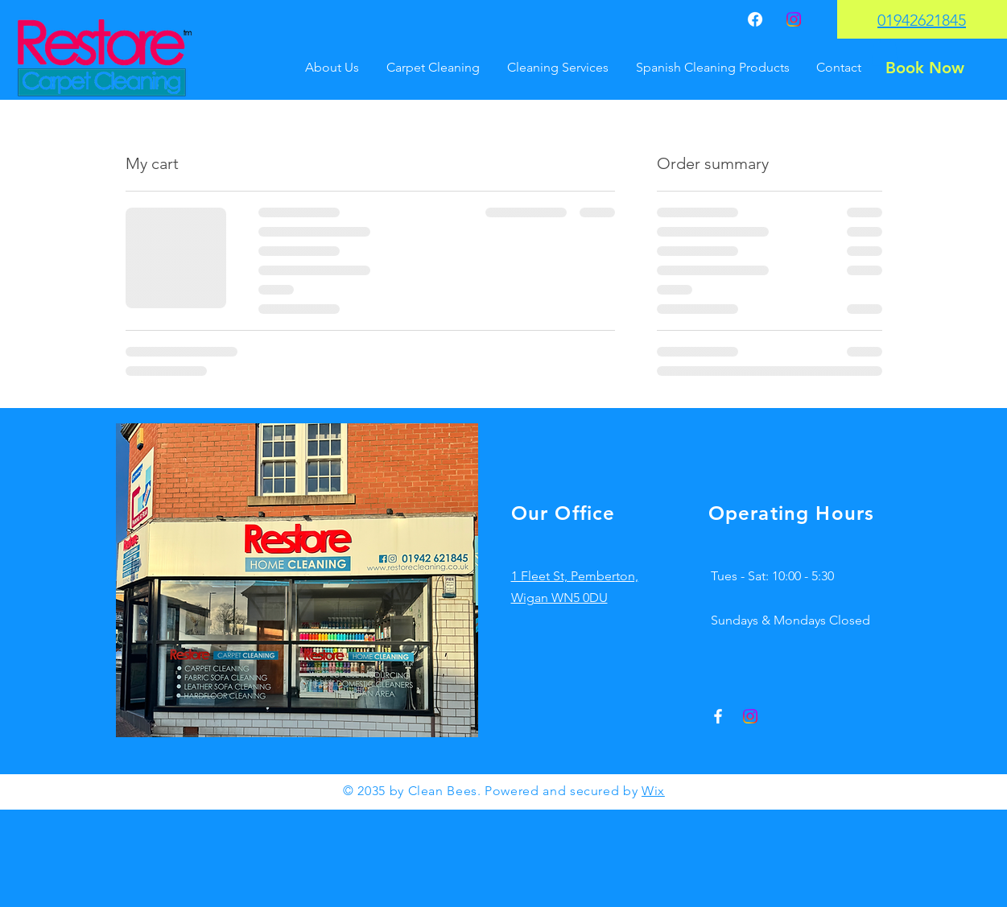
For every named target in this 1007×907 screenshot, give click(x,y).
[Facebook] (755, 19)
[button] (884, 49)
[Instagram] (793, 19)
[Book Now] (924, 68)
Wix (653, 790)
